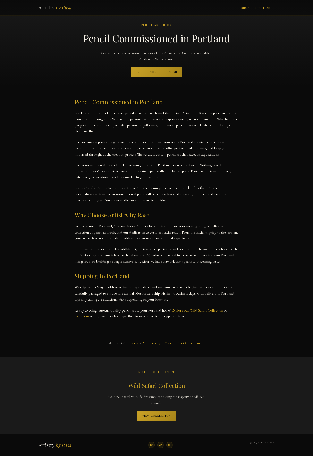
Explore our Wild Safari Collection (197, 310)
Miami (168, 343)
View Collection (156, 415)
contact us (82, 316)
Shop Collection (255, 7)
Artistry (55, 8)
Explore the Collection (156, 72)
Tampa (134, 343)
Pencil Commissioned (190, 343)
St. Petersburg (151, 343)
